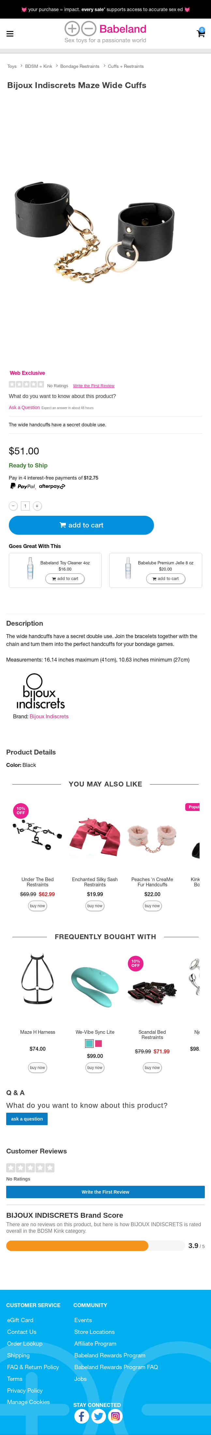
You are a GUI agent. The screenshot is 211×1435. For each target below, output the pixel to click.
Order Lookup (24, 1343)
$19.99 (95, 894)
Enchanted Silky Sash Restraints (95, 882)
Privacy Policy (25, 1390)
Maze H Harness (37, 1032)
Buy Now (37, 905)
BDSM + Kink (38, 66)
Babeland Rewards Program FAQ (116, 1367)
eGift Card (20, 1320)
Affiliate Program (95, 1343)
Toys (12, 66)
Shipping (18, 1355)
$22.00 (152, 894)
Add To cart (81, 525)
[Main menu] (10, 33)
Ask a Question (24, 407)
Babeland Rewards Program (109, 1355)
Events (83, 1320)
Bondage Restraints (79, 66)
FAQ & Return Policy (33, 1367)
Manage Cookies (28, 1401)
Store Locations (94, 1331)
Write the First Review (93, 385)
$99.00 (95, 1056)
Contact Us (22, 1331)
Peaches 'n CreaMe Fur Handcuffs (152, 882)
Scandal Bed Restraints (152, 1034)
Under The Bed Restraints (38, 882)
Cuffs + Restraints (126, 66)
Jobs (80, 1378)
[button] (89, 1043)
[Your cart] (200, 33)
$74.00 (38, 1049)
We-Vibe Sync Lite (95, 1032)
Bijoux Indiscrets (49, 716)
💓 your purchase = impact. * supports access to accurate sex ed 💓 (105, 9)
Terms (15, 1378)
